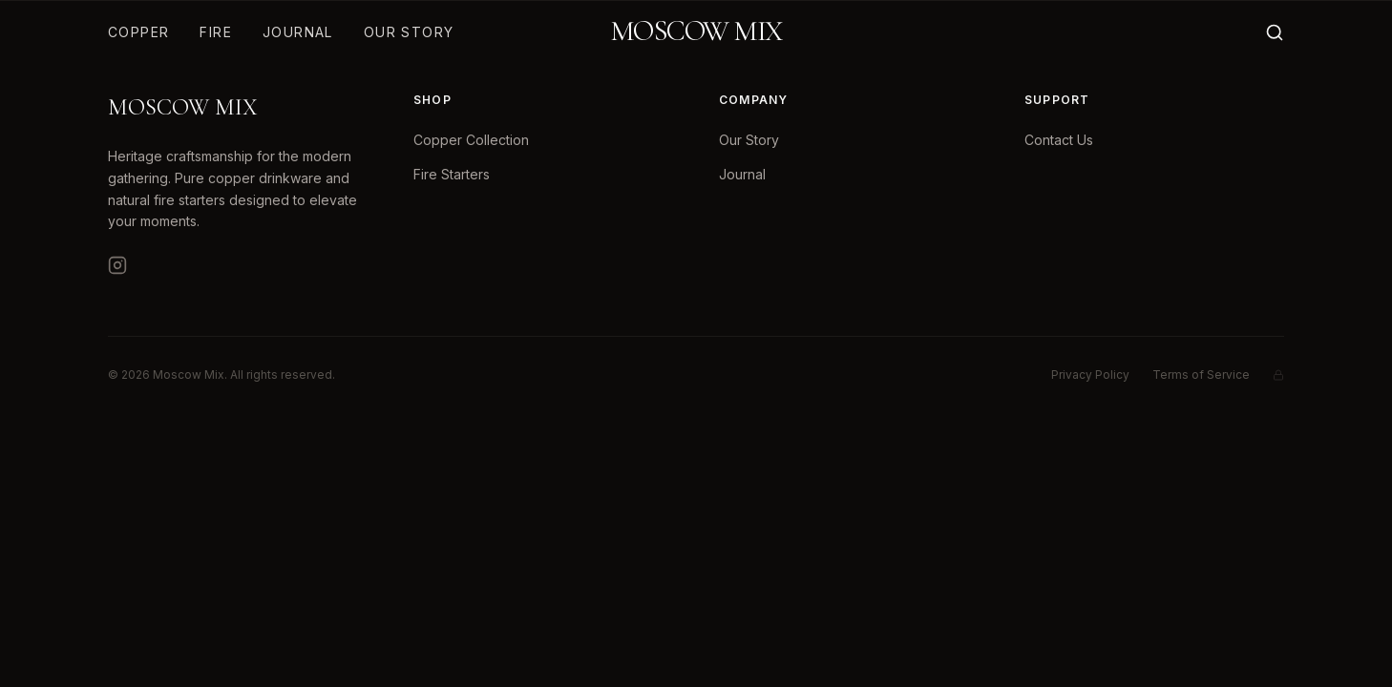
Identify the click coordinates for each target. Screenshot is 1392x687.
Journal (298, 32)
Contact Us (1058, 140)
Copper (138, 32)
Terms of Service (1201, 374)
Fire (216, 32)
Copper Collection (471, 140)
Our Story (409, 32)
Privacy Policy (1090, 374)
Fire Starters (451, 174)
